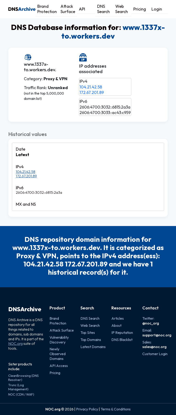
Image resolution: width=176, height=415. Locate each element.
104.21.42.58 (91, 87)
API (82, 9)
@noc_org (150, 323)
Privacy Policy (87, 409)
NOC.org (15, 343)
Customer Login (155, 353)
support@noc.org (156, 335)
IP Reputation (122, 332)
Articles (117, 318)
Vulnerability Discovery (59, 339)
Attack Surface (67, 9)
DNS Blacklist (121, 339)
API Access (59, 365)
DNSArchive (24, 309)
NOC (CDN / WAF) (21, 394)
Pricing (139, 9)
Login (156, 9)
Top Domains (90, 339)
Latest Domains (93, 346)
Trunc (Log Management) (18, 387)
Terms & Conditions (116, 409)
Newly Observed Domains (58, 354)
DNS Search (103, 9)
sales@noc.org (154, 346)
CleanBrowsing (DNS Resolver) (23, 378)
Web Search (121, 9)
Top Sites (87, 332)
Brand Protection (47, 9)
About (116, 325)
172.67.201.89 (92, 92)
